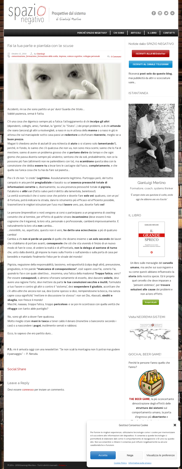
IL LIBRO (152, 33)
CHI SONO (119, 33)
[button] (175, 425)
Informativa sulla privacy (140, 463)
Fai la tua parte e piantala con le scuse (40, 45)
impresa (62, 56)
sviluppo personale (91, 56)
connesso (28, 389)
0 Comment (116, 57)
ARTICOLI (136, 33)
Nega (130, 455)
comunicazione (18, 56)
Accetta (102, 455)
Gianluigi (41, 54)
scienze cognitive (74, 56)
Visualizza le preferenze (160, 455)
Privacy (62, 465)
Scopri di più (151, 302)
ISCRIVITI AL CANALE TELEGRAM (150, 64)
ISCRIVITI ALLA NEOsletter (150, 53)
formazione (31, 56)
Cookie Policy (120, 463)
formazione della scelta (48, 56)
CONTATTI (169, 33)
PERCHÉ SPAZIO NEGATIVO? (92, 33)
